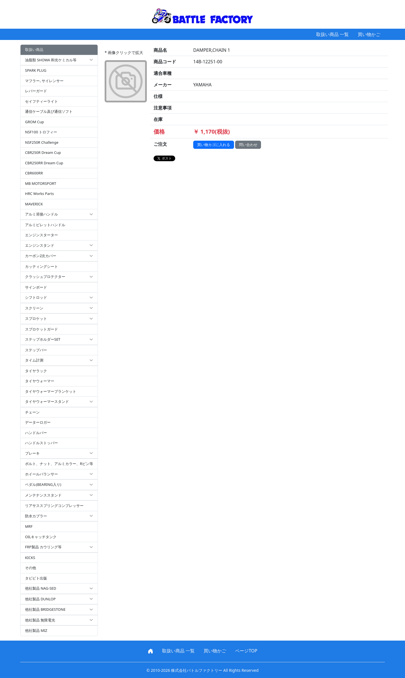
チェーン (32, 412)
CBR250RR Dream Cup (44, 162)
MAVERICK (34, 203)
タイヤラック (36, 370)
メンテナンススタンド (59, 495)
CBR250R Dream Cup (43, 152)
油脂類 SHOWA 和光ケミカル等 (59, 60)
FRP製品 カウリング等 (59, 547)
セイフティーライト (41, 101)
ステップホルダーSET (59, 339)
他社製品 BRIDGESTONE (59, 609)
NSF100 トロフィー (41, 131)
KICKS (30, 557)
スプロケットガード (41, 329)
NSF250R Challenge (41, 142)
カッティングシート (41, 266)
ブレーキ (59, 453)
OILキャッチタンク (41, 536)
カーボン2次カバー (59, 256)
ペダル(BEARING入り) (59, 485)
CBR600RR (34, 173)
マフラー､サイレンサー (44, 80)
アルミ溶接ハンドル (59, 214)
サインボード (36, 287)
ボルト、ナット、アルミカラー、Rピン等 (59, 463)
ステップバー (36, 350)
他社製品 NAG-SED (59, 588)
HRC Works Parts (39, 193)
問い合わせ (248, 144)
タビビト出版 (36, 578)
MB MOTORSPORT (40, 183)
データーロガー (38, 422)
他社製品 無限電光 (59, 620)
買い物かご (369, 34)
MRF (29, 526)
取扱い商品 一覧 (332, 34)
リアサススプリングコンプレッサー (54, 505)
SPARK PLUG (35, 70)
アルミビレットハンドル (45, 224)
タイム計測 (59, 360)
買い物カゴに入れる (213, 144)
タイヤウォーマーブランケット (50, 391)
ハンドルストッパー (41, 442)
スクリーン (59, 308)
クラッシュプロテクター (59, 277)
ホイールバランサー (59, 474)
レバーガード (36, 90)
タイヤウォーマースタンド (59, 402)
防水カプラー (59, 516)
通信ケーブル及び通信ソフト (49, 111)
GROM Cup (34, 121)
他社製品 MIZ (36, 630)
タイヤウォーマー (39, 380)
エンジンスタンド (59, 245)
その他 (30, 567)
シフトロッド (59, 297)
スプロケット (59, 319)
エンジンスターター (41, 234)
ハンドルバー (36, 432)
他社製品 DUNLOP (59, 599)
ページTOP (246, 651)
